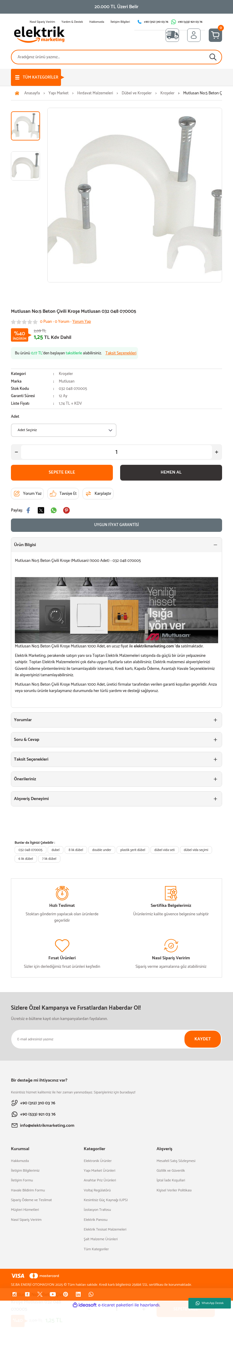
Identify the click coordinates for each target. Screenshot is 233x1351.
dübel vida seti (164, 850)
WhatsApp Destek (210, 1303)
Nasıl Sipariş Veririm (26, 1220)
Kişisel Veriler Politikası (174, 1190)
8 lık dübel (76, 850)
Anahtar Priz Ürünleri (100, 1180)
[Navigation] (36, 77)
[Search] (116, 57)
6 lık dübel (26, 859)
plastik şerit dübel (132, 850)
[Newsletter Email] (116, 1039)
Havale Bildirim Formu (28, 1190)
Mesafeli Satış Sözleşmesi (176, 1161)
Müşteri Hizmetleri (25, 1210)
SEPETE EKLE (62, 472)
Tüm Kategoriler (96, 1249)
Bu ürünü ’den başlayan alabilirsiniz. (76, 353)
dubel (55, 850)
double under (101, 850)
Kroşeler (66, 373)
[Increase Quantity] (216, 452)
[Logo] (39, 35)
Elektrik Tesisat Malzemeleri (105, 1230)
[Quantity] (116, 452)
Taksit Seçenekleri (31, 759)
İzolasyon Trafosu (97, 1210)
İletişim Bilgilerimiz (25, 1171)
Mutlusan (67, 381)
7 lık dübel (49, 859)
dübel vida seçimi (196, 850)
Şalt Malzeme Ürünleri (101, 1239)
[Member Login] (194, 35)
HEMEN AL (170, 472)
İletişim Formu (22, 1180)
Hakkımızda (20, 1161)
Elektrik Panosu (95, 1220)
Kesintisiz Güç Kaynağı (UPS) (106, 1200)
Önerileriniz (25, 779)
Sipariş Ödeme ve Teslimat (31, 1200)
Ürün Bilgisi (25, 545)
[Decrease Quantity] (16, 452)
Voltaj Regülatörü (97, 1190)
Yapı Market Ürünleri (99, 1171)
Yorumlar (23, 720)
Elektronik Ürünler (98, 1161)
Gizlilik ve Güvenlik (171, 1171)
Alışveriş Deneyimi (31, 798)
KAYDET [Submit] (202, 1039)
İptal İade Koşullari (171, 1180)
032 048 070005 (30, 850)
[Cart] (215, 35)
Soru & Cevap (26, 739)
